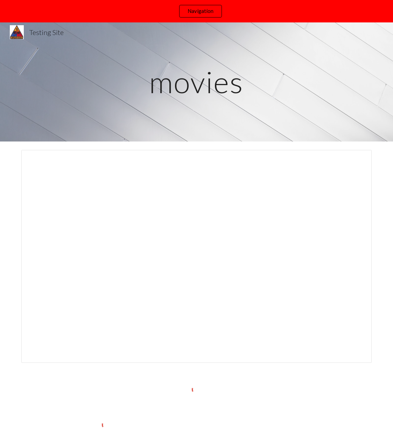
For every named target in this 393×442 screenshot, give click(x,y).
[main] (196, 81)
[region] (196, 11)
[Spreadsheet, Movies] (196, 256)
